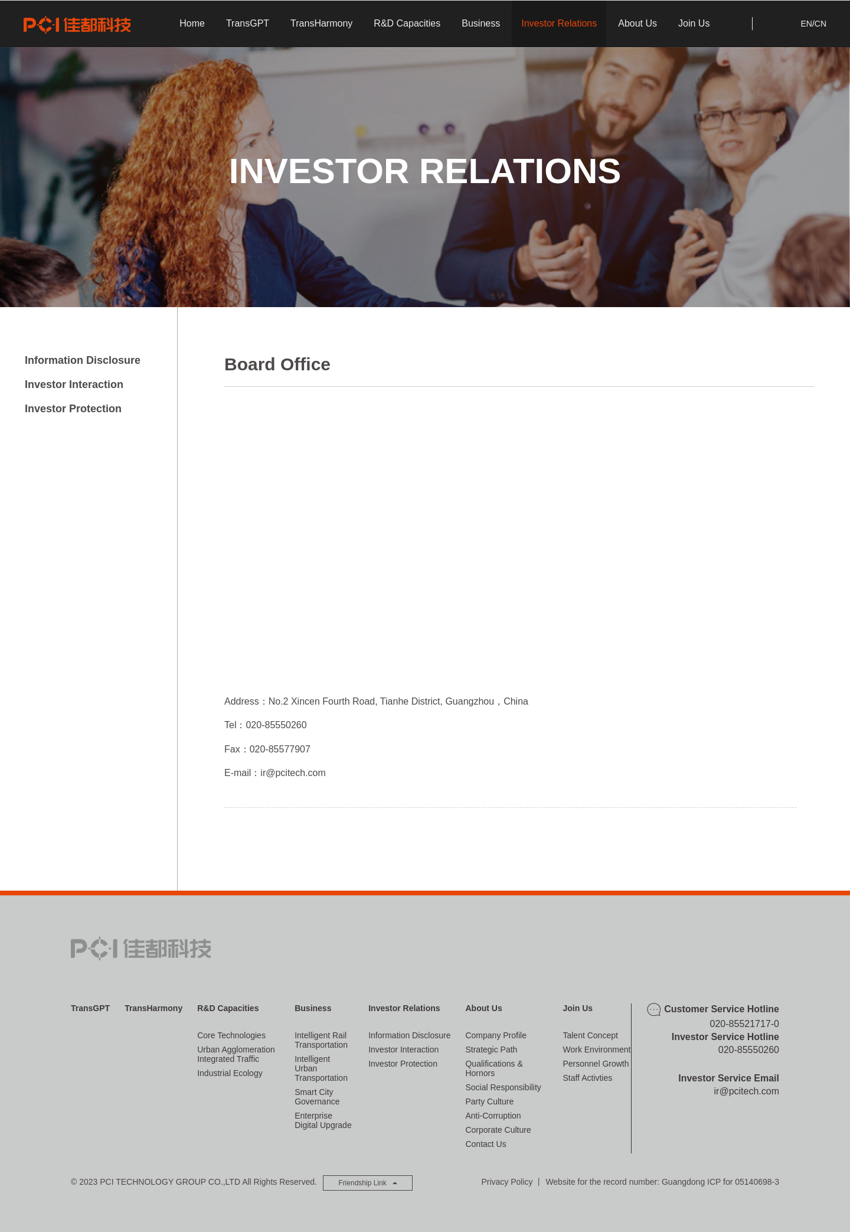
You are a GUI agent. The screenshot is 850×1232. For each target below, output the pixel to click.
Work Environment (596, 1049)
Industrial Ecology (230, 1073)
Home (192, 23)
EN (806, 23)
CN (820, 23)
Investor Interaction (74, 384)
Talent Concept (590, 1035)
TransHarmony (321, 23)
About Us (637, 23)
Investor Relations (559, 23)
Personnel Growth (596, 1063)
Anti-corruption (493, 1115)
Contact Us (485, 1144)
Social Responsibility (503, 1087)
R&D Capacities (407, 23)
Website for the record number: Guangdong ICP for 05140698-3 (662, 1182)
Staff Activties (587, 1078)
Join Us (694, 23)
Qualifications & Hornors (493, 1068)
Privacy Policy (506, 1182)
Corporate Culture (498, 1130)
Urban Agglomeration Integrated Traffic (236, 1054)
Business (481, 23)
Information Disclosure (82, 360)
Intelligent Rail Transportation (321, 1040)
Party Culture (489, 1101)
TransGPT (247, 23)
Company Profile (496, 1035)
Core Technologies (231, 1035)
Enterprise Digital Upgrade (323, 1120)
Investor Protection (73, 409)
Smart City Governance (317, 1096)
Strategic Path (491, 1049)
